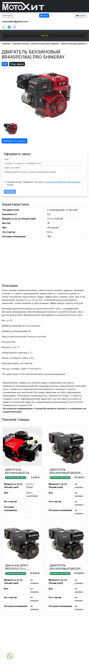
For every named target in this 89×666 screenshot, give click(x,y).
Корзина (81, 15)
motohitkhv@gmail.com (15, 21)
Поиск (44, 15)
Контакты (7, 15)
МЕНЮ (44, 35)
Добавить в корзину (14, 141)
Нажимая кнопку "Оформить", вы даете (44, 183)
